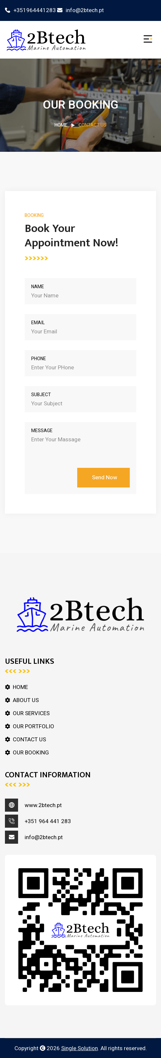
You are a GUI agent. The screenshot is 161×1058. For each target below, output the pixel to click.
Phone (38, 358)
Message (42, 430)
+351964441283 (30, 10)
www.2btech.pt (43, 805)
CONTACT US (29, 739)
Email (38, 322)
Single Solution (79, 1048)
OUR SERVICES (31, 713)
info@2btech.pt (80, 10)
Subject (41, 394)
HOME (61, 125)
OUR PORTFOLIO (33, 726)
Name (37, 286)
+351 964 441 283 (48, 821)
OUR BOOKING (31, 753)
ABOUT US (26, 700)
